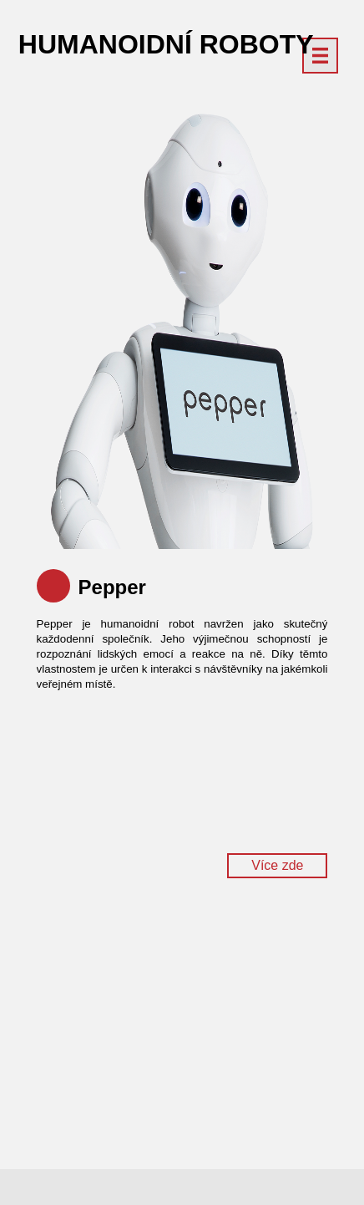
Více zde (277, 865)
